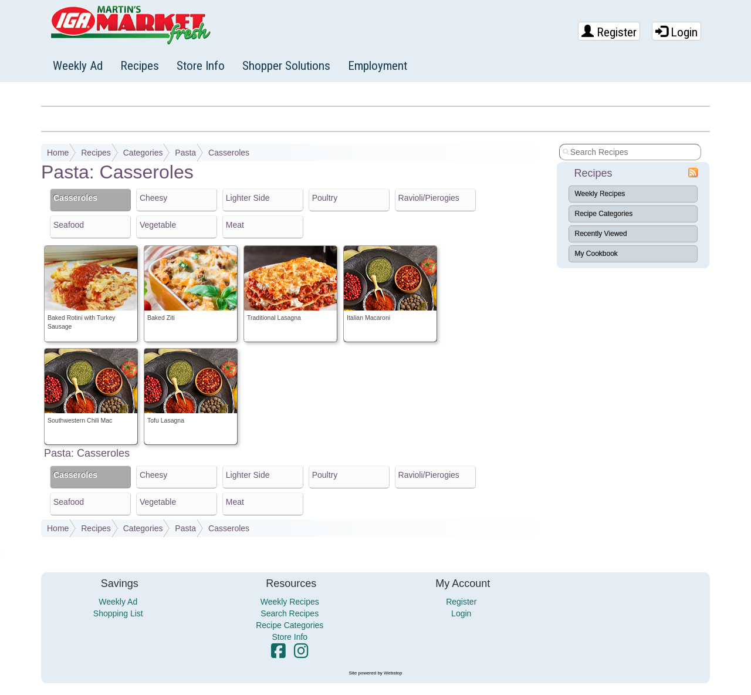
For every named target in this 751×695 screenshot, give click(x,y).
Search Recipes (290, 613)
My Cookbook (596, 253)
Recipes (139, 66)
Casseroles (228, 152)
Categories (143, 152)
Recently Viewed (601, 234)
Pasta (185, 152)
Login (676, 32)
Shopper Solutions (286, 66)
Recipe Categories (604, 214)
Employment (377, 66)
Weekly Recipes (600, 194)
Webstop (393, 673)
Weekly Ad (78, 66)
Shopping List (118, 613)
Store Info (201, 66)
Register (609, 32)
